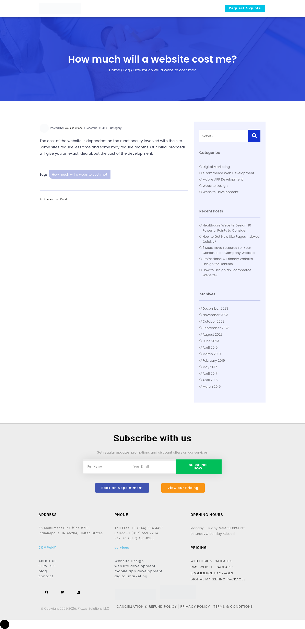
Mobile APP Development (223, 179)
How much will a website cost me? (79, 174)
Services (133, 8)
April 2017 (210, 373)
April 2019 (210, 347)
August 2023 (213, 334)
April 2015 (210, 380)
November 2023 (215, 315)
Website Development (220, 192)
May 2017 (210, 367)
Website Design (215, 185)
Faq (126, 70)
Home (101, 8)
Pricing (148, 8)
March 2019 (212, 354)
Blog (177, 8)
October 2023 (213, 321)
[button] (4, 624)
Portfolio (164, 8)
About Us (116, 8)
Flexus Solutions (73, 128)
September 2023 (216, 328)
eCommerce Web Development (228, 173)
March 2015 (212, 386)
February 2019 (214, 360)
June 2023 (211, 341)
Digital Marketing (216, 166)
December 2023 (215, 308)
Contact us (193, 8)
